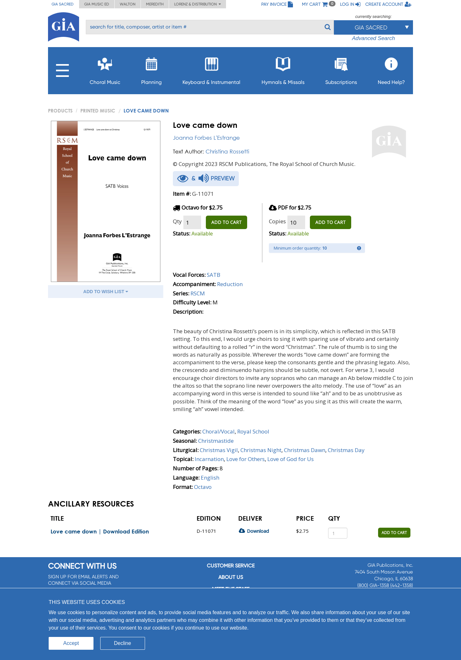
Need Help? (391, 69)
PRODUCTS (60, 110)
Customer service (231, 566)
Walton (127, 4)
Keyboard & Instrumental (211, 69)
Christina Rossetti (227, 151)
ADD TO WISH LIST (105, 291)
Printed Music (97, 110)
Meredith (155, 4)
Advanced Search (373, 38)
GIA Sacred (63, 4)
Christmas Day (346, 450)
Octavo (203, 487)
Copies (277, 221)
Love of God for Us (290, 459)
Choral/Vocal (218, 431)
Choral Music (105, 69)
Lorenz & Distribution (197, 4)
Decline (122, 643)
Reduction (230, 284)
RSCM (197, 293)
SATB (213, 274)
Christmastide (216, 440)
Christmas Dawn (304, 450)
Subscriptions (341, 69)
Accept (71, 643)
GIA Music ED (96, 4)
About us (230, 577)
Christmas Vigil (219, 450)
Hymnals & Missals (283, 69)
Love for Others (245, 459)
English (210, 477)
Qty (177, 221)
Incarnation (209, 459)
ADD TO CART (226, 222)
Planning (151, 69)
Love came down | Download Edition (100, 531)
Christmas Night (260, 450)
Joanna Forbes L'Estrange (206, 137)
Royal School (253, 431)
